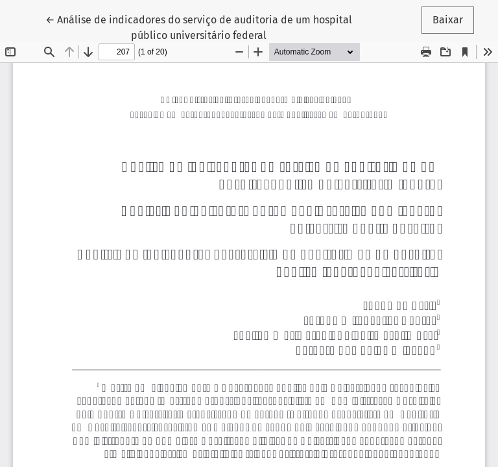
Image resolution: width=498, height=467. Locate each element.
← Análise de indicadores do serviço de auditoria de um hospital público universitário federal (198, 27)
